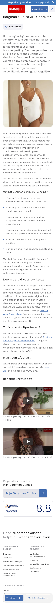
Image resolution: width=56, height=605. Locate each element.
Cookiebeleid (35, 568)
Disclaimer (34, 572)
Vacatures (7, 558)
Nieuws (6, 590)
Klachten (34, 560)
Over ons (7, 554)
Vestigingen (11, 598)
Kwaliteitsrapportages (12, 562)
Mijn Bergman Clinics (21, 493)
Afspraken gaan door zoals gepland (28, 2)
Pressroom (7, 602)
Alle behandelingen (36, 598)
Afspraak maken (39, 9)
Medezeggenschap (11, 569)
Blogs (5, 594)
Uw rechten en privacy (40, 564)
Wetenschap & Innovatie (13, 565)
